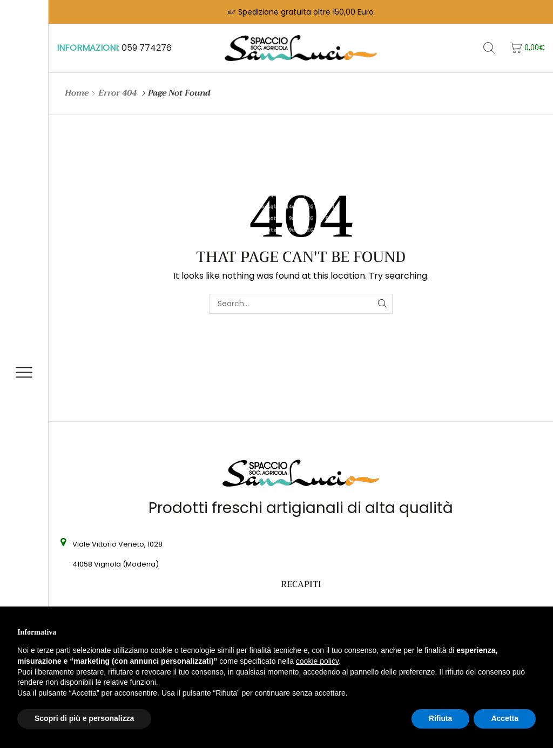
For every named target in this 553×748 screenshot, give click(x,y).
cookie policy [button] (317, 661)
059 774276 (147, 48)
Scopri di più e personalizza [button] (84, 718)
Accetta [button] (504, 718)
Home (77, 93)
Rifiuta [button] (441, 718)
